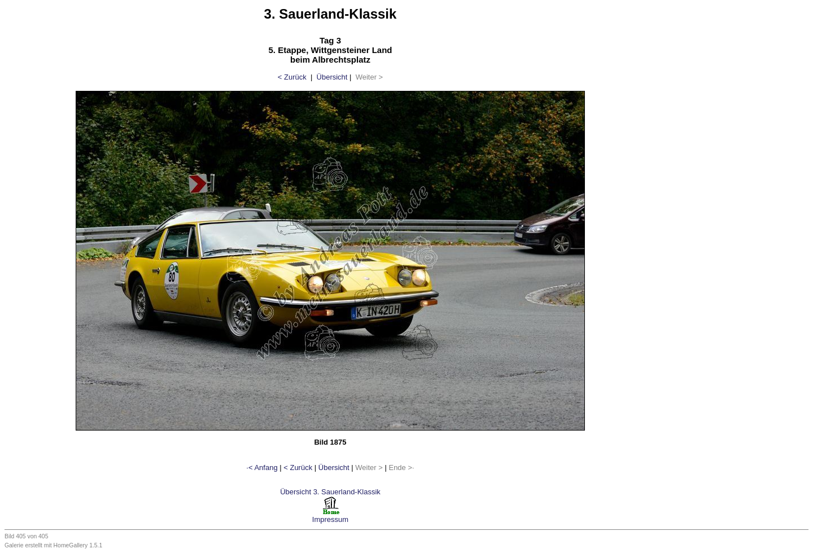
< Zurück (292, 77)
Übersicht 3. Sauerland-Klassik (330, 492)
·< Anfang (261, 467)
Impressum (330, 519)
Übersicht (332, 77)
